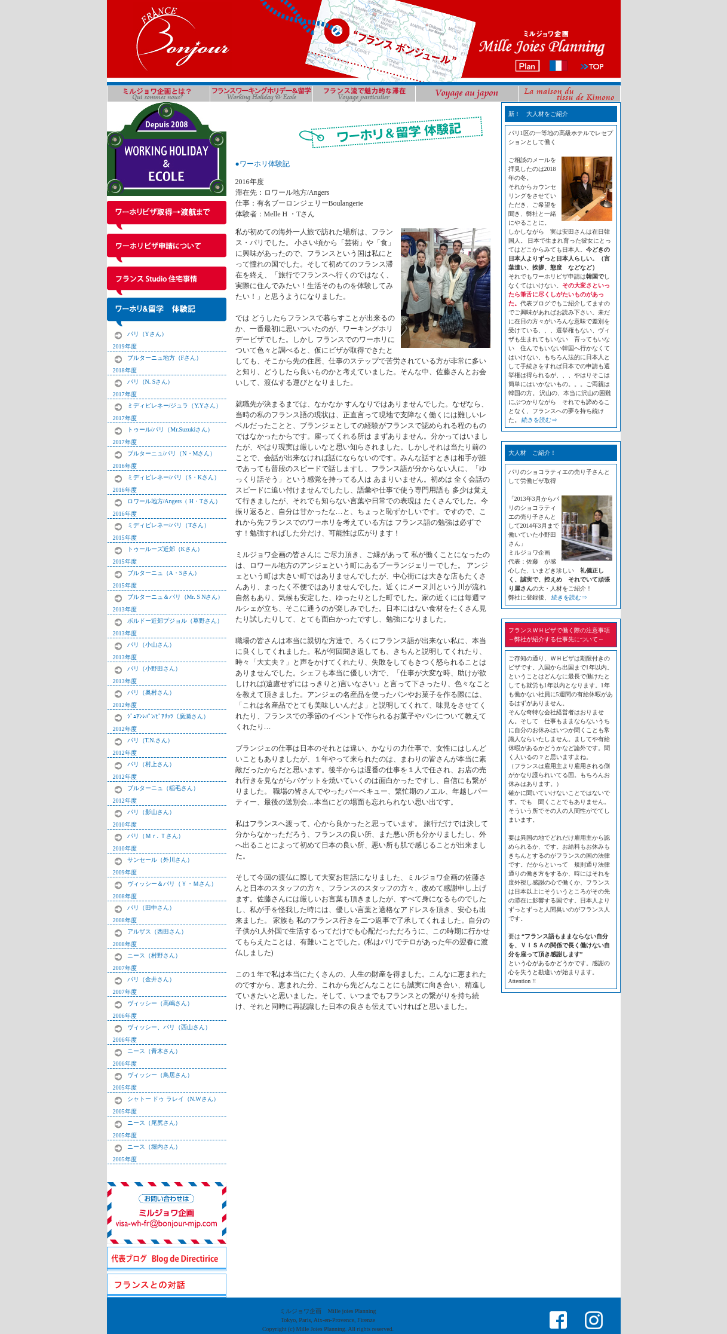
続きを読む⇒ (539, 420)
